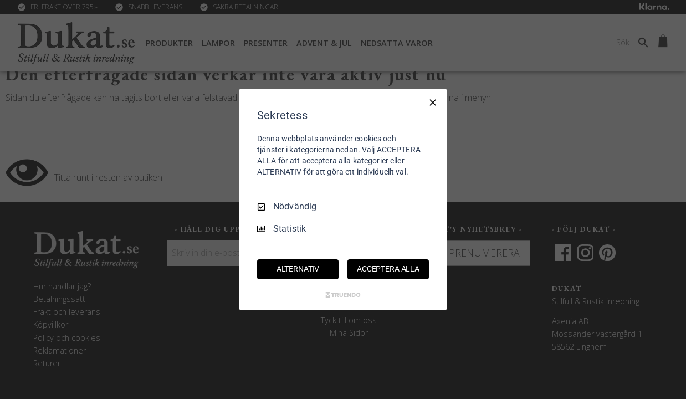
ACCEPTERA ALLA (388, 268)
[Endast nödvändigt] (433, 102)
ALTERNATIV (298, 268)
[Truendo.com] (343, 294)
